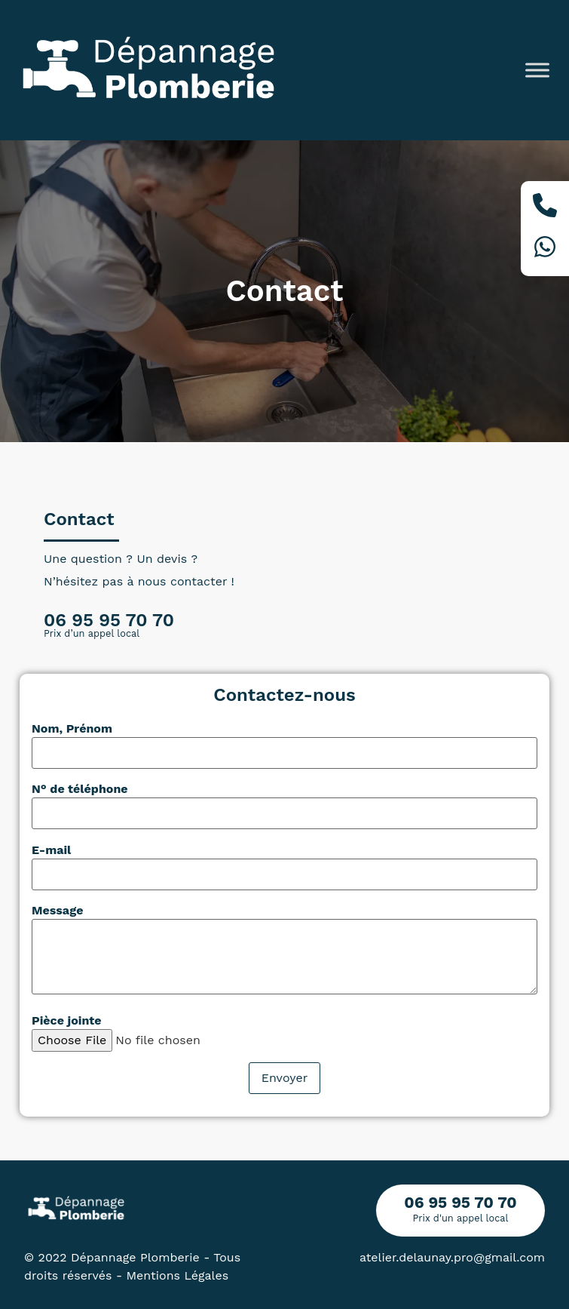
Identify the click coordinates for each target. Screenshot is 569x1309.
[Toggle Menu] (537, 70)
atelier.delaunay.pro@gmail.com (452, 1257)
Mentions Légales (178, 1275)
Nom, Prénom (72, 729)
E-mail (51, 850)
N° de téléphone (80, 789)
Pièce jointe (67, 1021)
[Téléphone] (545, 208)
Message (57, 911)
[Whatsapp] (545, 249)
